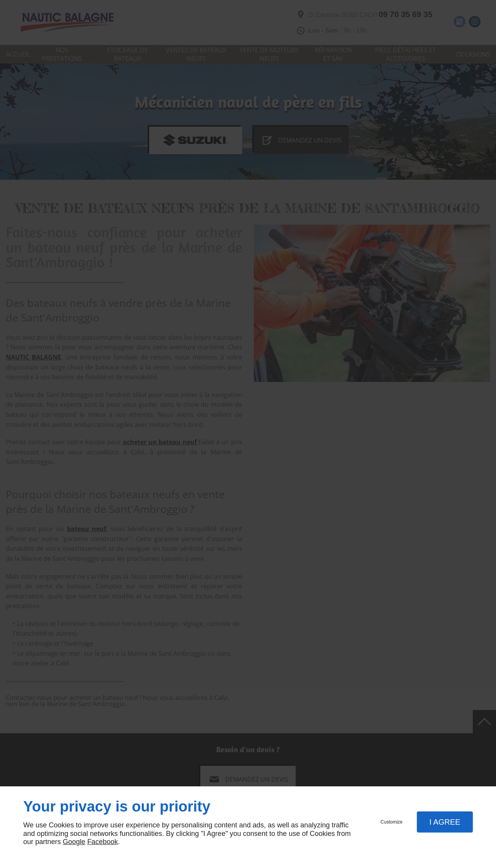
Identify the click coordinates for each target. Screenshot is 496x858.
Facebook (102, 842)
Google (74, 842)
